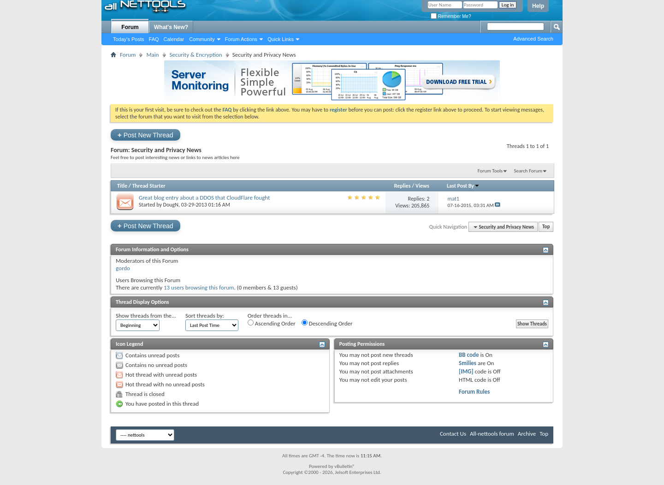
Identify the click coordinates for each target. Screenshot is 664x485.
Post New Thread (145, 135)
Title (122, 186)
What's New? (171, 27)
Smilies (467, 363)
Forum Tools (490, 171)
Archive (527, 433)
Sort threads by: (204, 315)
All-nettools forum (492, 433)
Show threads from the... (146, 315)
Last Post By (463, 186)
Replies (402, 186)
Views (422, 186)
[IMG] (466, 371)
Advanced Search (533, 38)
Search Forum (528, 171)
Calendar (174, 39)
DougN (170, 204)
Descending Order (327, 323)
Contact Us (453, 433)
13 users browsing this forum (199, 287)
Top (546, 227)
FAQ (154, 39)
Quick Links (280, 39)
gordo (123, 268)
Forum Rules (474, 391)
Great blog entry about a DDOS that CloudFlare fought (204, 197)
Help (538, 6)
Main (152, 54)
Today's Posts (128, 39)
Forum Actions (241, 39)
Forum (129, 27)
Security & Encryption (196, 54)
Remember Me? (451, 16)
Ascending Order (272, 323)
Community (202, 39)
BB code (469, 354)
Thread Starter (149, 186)
